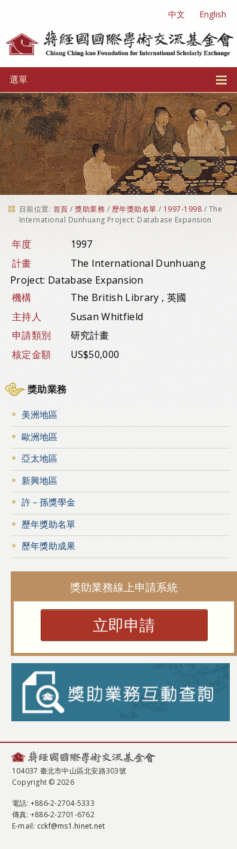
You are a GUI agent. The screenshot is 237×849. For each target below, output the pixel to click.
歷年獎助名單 (134, 209)
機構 (22, 297)
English (212, 14)
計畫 (22, 263)
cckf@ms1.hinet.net (71, 826)
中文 (176, 14)
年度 (22, 244)
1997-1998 (182, 209)
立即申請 (124, 625)
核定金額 (31, 354)
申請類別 (31, 335)
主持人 (26, 316)
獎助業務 (90, 209)
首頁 (60, 209)
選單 (118, 79)
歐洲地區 (39, 436)
